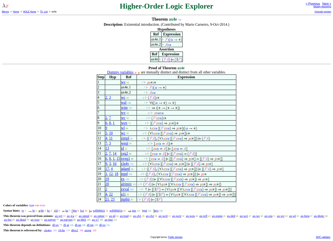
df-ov (55, 225)
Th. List (44, 11)
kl (57, 210)
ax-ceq (268, 216)
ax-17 (95, 219)
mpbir (125, 199)
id (122, 148)
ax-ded (231, 216)
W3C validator (323, 237)
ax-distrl (21, 219)
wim (124, 108)
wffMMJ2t (115, 210)
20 (107, 184)
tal (145, 210)
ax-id (112, 216)
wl (123, 128)
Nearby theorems (322, 6)
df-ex (102, 225)
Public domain (175, 237)
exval (125, 189)
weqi (124, 143)
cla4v (125, 164)
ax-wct (244, 216)
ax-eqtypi (50, 219)
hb (42, 210)
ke (66, 210)
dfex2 (74, 230)
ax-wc (256, 216)
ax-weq (190, 216)
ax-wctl (163, 216)
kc (48, 210)
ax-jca (70, 216)
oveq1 (125, 158)
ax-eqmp (217, 216)
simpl (125, 138)
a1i (123, 194)
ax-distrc (319, 216)
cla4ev (48, 230)
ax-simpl (84, 216)
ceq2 (124, 153)
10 (111, 133)
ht (33, 210)
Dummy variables (120, 72)
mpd (124, 174)
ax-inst (109, 219)
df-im (90, 225)
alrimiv (126, 184)
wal (123, 102)
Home (16, 11)
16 (115, 164)
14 (115, 153)
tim (134, 210)
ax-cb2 (150, 216)
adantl (125, 169)
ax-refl (203, 216)
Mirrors (5, 11)
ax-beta (304, 216)
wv (123, 82)
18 (116, 174)
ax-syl (58, 216)
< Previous (312, 3)
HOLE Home (29, 11)
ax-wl (292, 216)
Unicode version (322, 11)
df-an (78, 225)
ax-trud (124, 216)
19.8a (61, 230)
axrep (88, 230)
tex (157, 210)
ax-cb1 (137, 216)
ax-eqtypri (66, 219)
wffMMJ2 (99, 210)
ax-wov (35, 219)
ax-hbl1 (81, 219)
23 (113, 199)
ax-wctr (177, 216)
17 (107, 169)
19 (107, 179)
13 (107, 148)
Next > (326, 3)
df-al (66, 225)
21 (107, 199)
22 (111, 194)
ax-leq (7, 219)
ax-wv (281, 216)
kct (82, 210)
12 (111, 174)
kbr (75, 210)
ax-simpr (99, 216)
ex (123, 179)
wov (124, 123)
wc (123, 97)
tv (23, 210)
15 (118, 158)
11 (111, 138)
